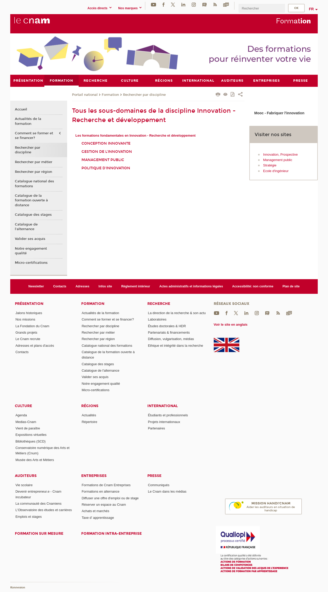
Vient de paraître (27, 428)
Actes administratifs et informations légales (191, 286)
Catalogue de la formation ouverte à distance (31, 200)
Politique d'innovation (105, 168)
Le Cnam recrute (27, 339)
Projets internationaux (164, 422)
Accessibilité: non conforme (252, 286)
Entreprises (94, 476)
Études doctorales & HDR (167, 326)
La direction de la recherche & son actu (177, 313)
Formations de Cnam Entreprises (106, 485)
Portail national (85, 94)
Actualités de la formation (28, 121)
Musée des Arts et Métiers (34, 460)
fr (311, 9)
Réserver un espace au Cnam (104, 504)
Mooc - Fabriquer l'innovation (279, 113)
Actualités (89, 415)
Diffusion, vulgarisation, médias (171, 339)
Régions (89, 406)
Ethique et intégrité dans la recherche (175, 345)
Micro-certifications (31, 263)
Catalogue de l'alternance (26, 226)
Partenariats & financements (169, 332)
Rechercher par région (33, 172)
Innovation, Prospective (280, 154)
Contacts (59, 286)
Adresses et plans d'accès (34, 345)
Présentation (29, 304)
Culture (23, 406)
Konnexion (17, 587)
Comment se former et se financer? (34, 135)
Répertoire (89, 422)
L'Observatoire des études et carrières (43, 510)
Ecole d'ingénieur (276, 171)
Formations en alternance (100, 491)
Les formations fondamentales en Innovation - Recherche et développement (135, 135)
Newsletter (36, 286)
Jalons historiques (28, 313)
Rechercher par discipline (144, 94)
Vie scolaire (24, 485)
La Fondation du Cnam (32, 326)
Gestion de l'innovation (106, 151)
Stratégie (269, 165)
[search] (262, 8)
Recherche (158, 304)
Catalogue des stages (33, 215)
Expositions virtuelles (30, 435)
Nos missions (25, 319)
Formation (110, 94)
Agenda (21, 415)
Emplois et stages (28, 516)
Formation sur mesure (39, 533)
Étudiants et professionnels (168, 415)
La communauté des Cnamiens (38, 503)
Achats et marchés (95, 511)
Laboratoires (157, 319)
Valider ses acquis (30, 239)
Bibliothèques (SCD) (30, 441)
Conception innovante (105, 143)
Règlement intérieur (135, 286)
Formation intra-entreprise (111, 533)
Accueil (21, 109)
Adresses (82, 286)
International (162, 406)
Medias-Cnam (25, 422)
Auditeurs (26, 476)
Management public (102, 160)
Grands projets (26, 332)
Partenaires (156, 428)
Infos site (105, 286)
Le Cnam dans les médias (167, 491)
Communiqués (158, 485)
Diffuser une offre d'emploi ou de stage (110, 498)
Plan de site (291, 286)
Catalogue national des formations (34, 183)
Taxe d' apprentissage (98, 517)
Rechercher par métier (33, 162)
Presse (154, 476)
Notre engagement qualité (31, 250)
